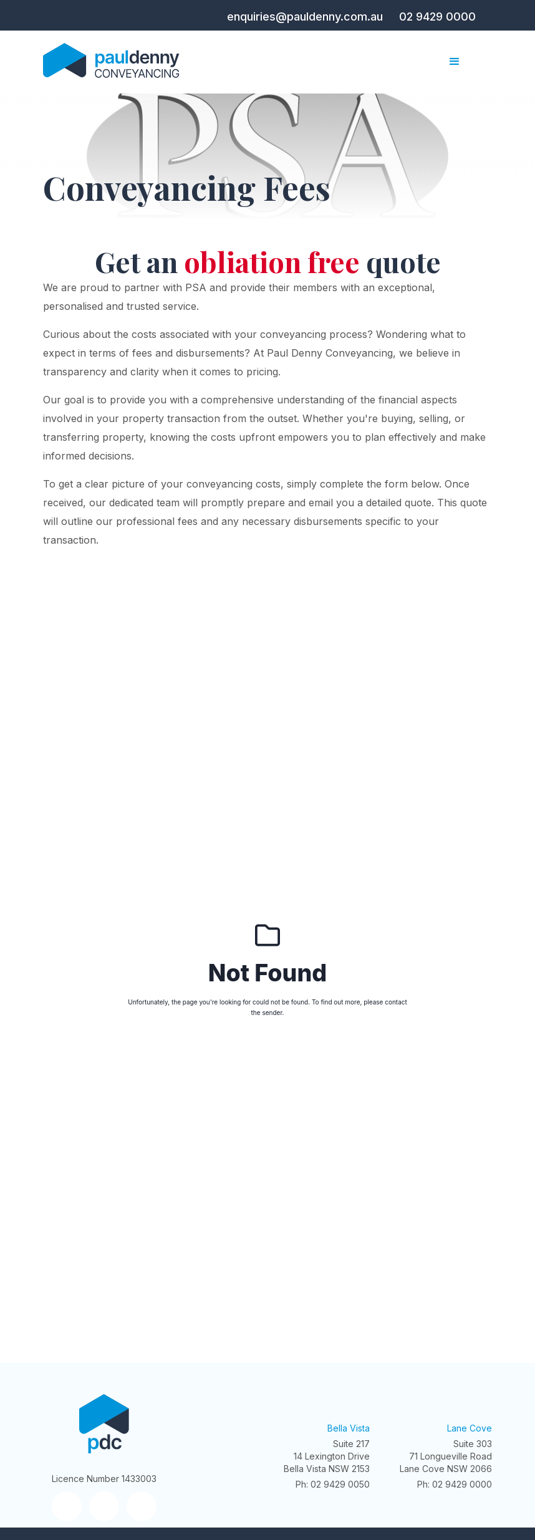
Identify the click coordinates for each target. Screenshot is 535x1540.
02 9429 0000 (437, 16)
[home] (113, 62)
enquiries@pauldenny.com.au (305, 16)
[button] (454, 61)
